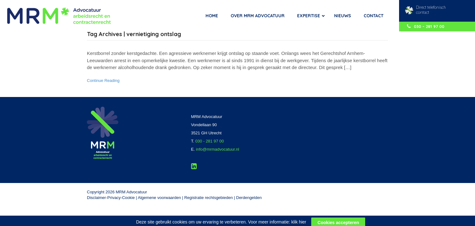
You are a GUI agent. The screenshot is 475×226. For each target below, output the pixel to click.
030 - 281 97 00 (209, 141)
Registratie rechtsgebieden (208, 197)
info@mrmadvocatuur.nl (217, 149)
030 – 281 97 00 (425, 26)
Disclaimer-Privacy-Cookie (111, 197)
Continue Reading (103, 80)
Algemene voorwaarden (159, 197)
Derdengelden (249, 197)
